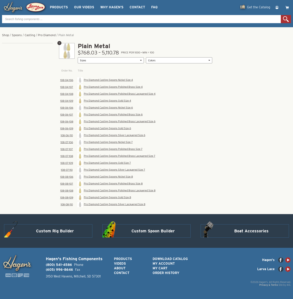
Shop (5, 35)
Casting (30, 35)
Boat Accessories (251, 231)
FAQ (154, 7)
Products (59, 7)
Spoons (17, 35)
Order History (166, 273)
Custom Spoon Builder (153, 231)
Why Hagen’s (112, 7)
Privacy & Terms (268, 284)
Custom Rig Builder (55, 231)
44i (288, 284)
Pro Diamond (47, 35)
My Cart (160, 268)
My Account (164, 263)
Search (286, 19)
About (120, 268)
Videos (120, 263)
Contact (137, 7)
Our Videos (84, 7)
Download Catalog (170, 259)
